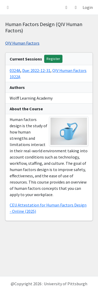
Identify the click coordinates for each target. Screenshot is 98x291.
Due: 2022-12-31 (36, 70)
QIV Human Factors (22, 43)
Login (88, 7)
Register (53, 58)
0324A (15, 70)
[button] (8, 7)
